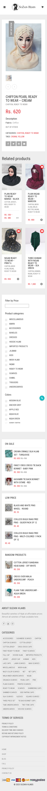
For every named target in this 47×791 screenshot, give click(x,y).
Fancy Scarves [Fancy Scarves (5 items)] (29, 651)
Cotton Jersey (10, 202)
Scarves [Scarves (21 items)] (21, 688)
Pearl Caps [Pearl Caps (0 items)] (24, 680)
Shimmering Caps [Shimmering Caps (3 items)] (34, 688)
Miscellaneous (16, 319)
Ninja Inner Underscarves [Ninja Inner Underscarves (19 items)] (13, 676)
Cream (14, 136)
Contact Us (7, 773)
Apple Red (14, 409)
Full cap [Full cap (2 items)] (6, 655)
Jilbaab (12, 351)
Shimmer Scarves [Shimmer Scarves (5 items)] (10, 692)
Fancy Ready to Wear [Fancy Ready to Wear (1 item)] (11, 651)
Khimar (37, 271)
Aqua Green (14, 418)
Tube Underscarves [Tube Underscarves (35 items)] (11, 705)
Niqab (36, 209)
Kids (6, 204)
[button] (41, 220)
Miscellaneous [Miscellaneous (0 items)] (9, 668)
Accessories (15, 328)
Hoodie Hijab (15, 342)
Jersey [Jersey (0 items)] (5, 659)
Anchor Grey (15, 405)
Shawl (12, 378)
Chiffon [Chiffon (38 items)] (38, 638)
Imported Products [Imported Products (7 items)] (34, 655)
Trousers (13, 382)
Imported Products (18, 346)
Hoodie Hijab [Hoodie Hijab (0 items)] (18, 655)
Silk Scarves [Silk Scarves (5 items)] (8, 697)
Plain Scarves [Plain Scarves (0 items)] (8, 684)
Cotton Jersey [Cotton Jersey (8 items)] (9, 647)
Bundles (13, 333)
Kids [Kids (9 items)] (33, 659)
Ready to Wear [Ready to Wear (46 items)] (9, 688)
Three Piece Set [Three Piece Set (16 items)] (9, 701)
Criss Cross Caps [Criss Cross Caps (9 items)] (25, 647)
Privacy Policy (8, 724)
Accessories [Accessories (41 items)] (8, 638)
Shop (4, 754)
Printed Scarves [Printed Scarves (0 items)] (24, 684)
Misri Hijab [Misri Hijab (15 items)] (22, 668)
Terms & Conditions (9, 727)
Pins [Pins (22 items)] (34, 680)
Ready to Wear (20, 104)
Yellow (21, 136)
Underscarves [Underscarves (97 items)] (9, 709)
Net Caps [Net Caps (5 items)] (32, 672)
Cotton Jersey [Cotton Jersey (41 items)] (25, 643)
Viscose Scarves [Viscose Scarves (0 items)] (24, 709)
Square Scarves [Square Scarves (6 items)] (32, 697)
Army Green (14, 423)
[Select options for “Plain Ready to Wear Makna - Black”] (17, 218)
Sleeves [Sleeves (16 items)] (19, 697)
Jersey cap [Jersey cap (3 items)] (15, 659)
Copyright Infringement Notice (14, 737)
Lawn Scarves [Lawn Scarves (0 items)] (19, 663)
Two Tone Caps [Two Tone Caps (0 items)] (28, 705)
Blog (4, 759)
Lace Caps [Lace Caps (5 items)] (7, 663)
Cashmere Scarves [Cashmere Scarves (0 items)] (24, 638)
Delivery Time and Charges (12, 730)
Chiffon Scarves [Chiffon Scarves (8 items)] (9, 643)
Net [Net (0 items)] (24, 672)
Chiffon (9, 104)
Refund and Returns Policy (13, 733)
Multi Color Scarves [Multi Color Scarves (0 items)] (11, 672)
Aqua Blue (14, 414)
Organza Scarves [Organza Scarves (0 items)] (10, 680)
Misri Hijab (14, 360)
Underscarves (16, 387)
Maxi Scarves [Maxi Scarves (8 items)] (34, 663)
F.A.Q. (4, 764)
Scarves (13, 373)
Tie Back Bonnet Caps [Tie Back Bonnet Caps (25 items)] (26, 701)
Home (4, 749)
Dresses (13, 337)
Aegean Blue (15, 400)
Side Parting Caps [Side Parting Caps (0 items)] (27, 692)
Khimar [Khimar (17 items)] (26, 659)
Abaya (12, 324)
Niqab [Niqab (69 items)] (29, 676)
